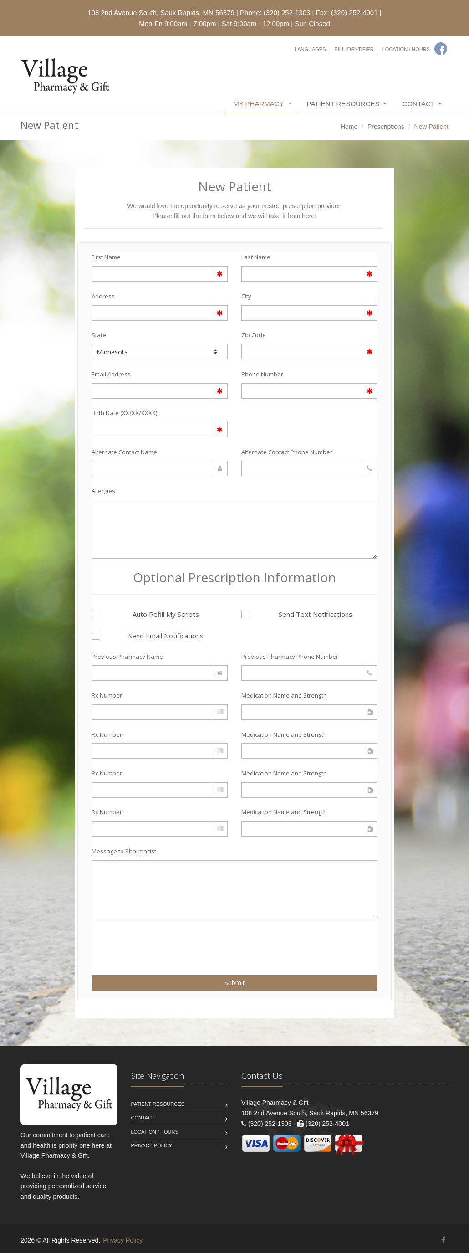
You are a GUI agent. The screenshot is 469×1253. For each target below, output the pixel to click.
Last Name (255, 257)
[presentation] (145, 941)
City (246, 296)
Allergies (103, 491)
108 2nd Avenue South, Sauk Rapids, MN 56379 (160, 12)
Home (349, 126)
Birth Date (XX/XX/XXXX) (124, 413)
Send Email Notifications (148, 635)
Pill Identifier (353, 49)
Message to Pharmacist (124, 851)
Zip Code (253, 335)
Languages (310, 49)
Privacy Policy (152, 1145)
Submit (234, 982)
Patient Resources (343, 104)
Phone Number (262, 374)
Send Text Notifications (296, 614)
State (99, 335)
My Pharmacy (258, 104)
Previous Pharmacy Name (127, 656)
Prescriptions (385, 126)
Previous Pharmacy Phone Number (289, 656)
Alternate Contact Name (124, 452)
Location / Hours (406, 49)
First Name (106, 257)
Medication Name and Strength (284, 695)
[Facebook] (440, 48)
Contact (419, 104)
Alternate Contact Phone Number (286, 452)
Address (103, 296)
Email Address (111, 374)
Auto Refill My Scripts (145, 614)
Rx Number (107, 695)
